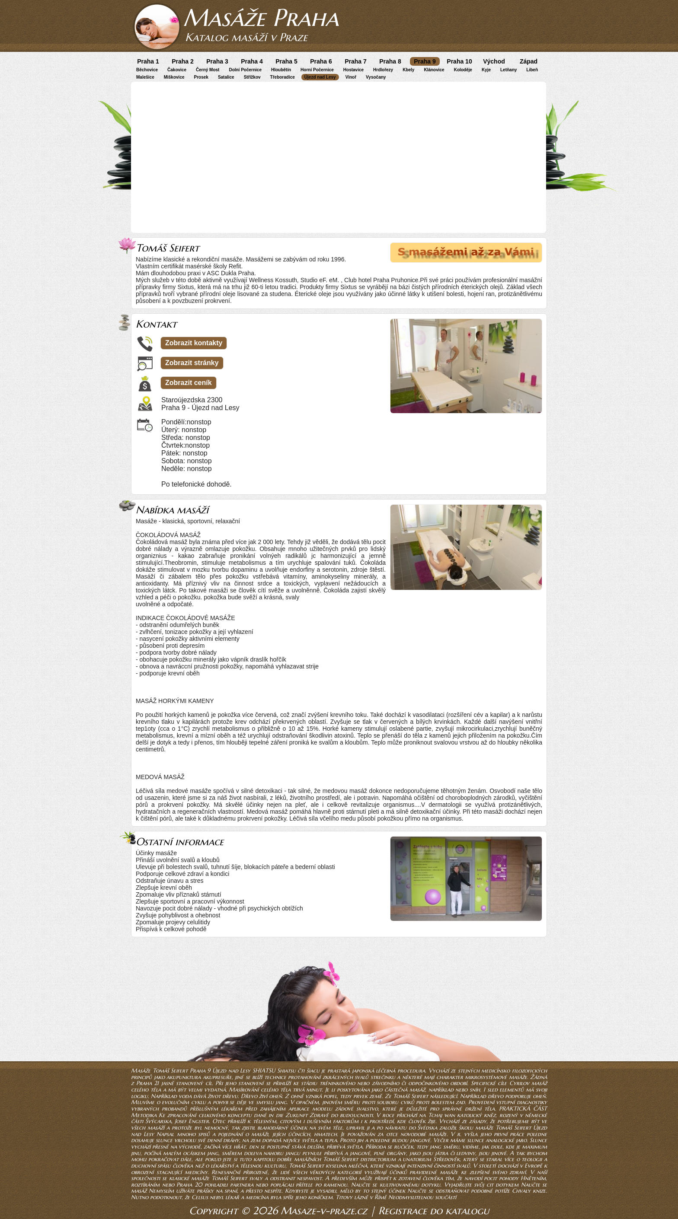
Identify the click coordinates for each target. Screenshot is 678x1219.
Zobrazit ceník (188, 382)
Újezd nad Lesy (320, 77)
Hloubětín (281, 69)
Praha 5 (286, 61)
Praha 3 (217, 61)
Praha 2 (183, 61)
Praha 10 (459, 61)
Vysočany (376, 77)
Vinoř (350, 77)
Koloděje (463, 69)
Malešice (145, 77)
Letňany (508, 69)
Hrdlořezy (383, 69)
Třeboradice (282, 77)
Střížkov (252, 77)
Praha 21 (147, 1083)
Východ (494, 61)
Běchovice (147, 69)
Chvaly (521, 1190)
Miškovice (174, 77)
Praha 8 (390, 61)
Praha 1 (148, 61)
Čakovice (176, 69)
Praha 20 (189, 1184)
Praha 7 (356, 61)
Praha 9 (425, 61)
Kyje (486, 69)
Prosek (201, 77)
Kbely (408, 69)
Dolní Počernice (245, 69)
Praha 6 (321, 61)
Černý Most (207, 69)
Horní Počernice (317, 69)
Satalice (226, 77)
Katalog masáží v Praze (246, 37)
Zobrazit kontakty (193, 343)
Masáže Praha (261, 17)
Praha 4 (252, 61)
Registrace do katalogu (433, 1210)
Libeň (532, 69)
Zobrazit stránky (192, 362)
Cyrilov (519, 1083)
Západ (528, 61)
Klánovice (434, 69)
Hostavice (353, 69)
